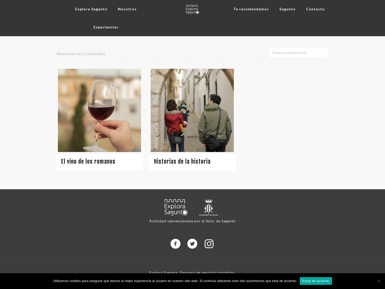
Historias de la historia (182, 161)
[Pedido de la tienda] (298, 53)
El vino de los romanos (88, 161)
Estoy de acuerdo (315, 281)
